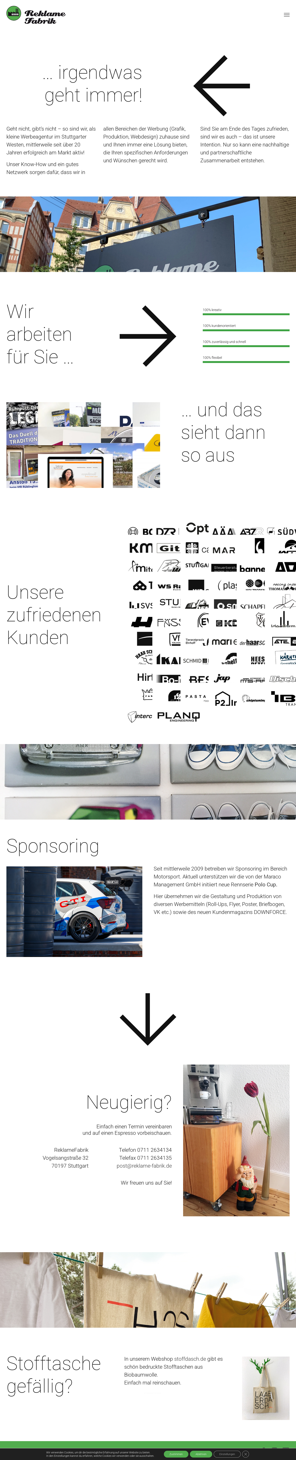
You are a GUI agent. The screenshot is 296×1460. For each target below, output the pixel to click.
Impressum (85, 1451)
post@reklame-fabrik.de (144, 1166)
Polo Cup (265, 884)
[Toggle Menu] (286, 14)
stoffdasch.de (190, 1359)
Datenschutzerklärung (128, 1451)
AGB (102, 1451)
